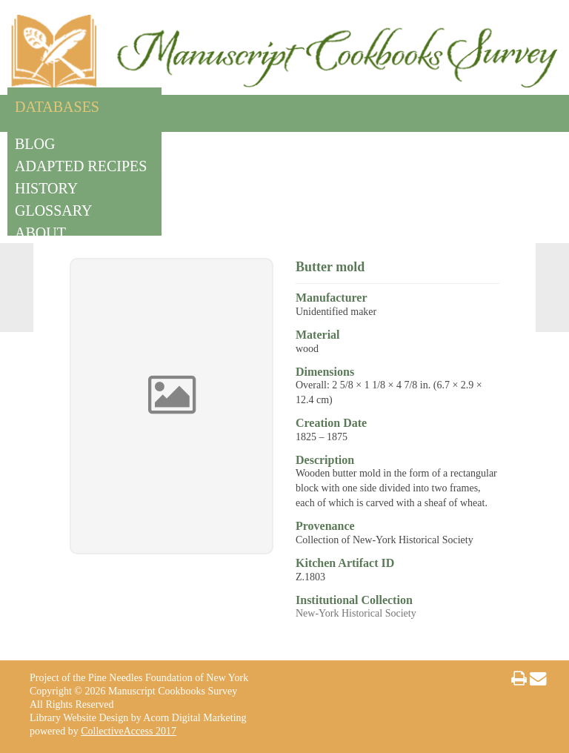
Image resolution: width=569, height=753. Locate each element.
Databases (57, 104)
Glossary (53, 207)
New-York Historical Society (356, 613)
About (40, 230)
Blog (35, 141)
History (46, 185)
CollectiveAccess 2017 (128, 731)
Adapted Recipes (81, 163)
